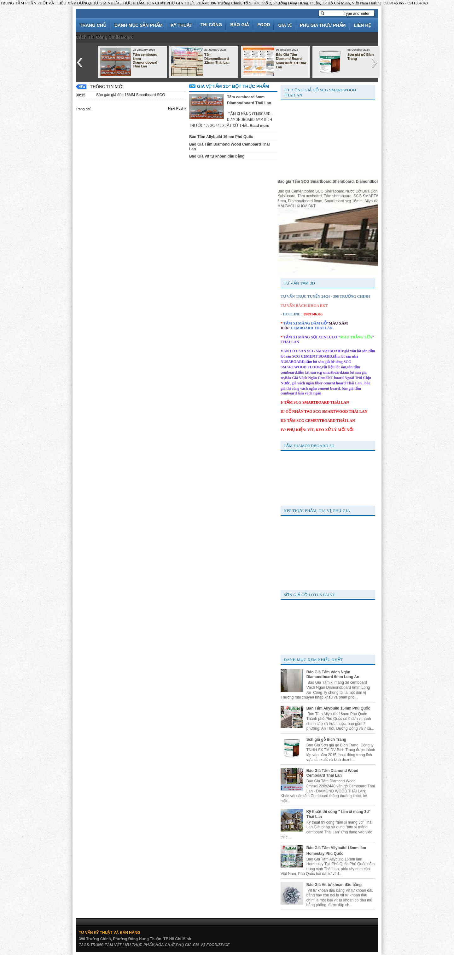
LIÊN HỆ (362, 25)
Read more (259, 126)
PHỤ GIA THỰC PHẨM (323, 25)
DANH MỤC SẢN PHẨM (138, 25)
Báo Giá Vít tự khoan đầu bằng (216, 156)
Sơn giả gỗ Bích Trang (360, 56)
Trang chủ (83, 109)
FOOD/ (212, 945)
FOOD (263, 24)
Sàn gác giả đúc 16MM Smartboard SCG (130, 95)
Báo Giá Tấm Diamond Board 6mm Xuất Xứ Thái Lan (291, 61)
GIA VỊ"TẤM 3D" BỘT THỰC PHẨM (233, 86)
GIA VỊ (285, 25)
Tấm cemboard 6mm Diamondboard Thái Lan (145, 60)
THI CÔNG (211, 24)
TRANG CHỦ (93, 25)
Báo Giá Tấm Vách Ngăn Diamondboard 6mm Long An (332, 674)
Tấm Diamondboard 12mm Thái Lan (217, 58)
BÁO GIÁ (239, 24)
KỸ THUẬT (181, 25)
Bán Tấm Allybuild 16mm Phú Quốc (221, 137)
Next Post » (177, 108)
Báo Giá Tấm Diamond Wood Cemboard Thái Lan (332, 773)
